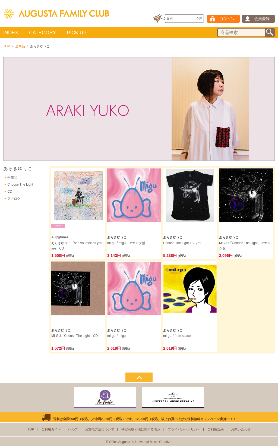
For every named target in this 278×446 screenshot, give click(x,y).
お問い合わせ (241, 429)
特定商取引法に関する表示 (140, 429)
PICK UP (76, 32)
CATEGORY (42, 32)
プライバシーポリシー (184, 429)
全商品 (20, 46)
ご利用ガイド (51, 429)
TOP (6, 46)
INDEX (10, 32)
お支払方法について (99, 429)
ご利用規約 (215, 429)
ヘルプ (73, 429)
